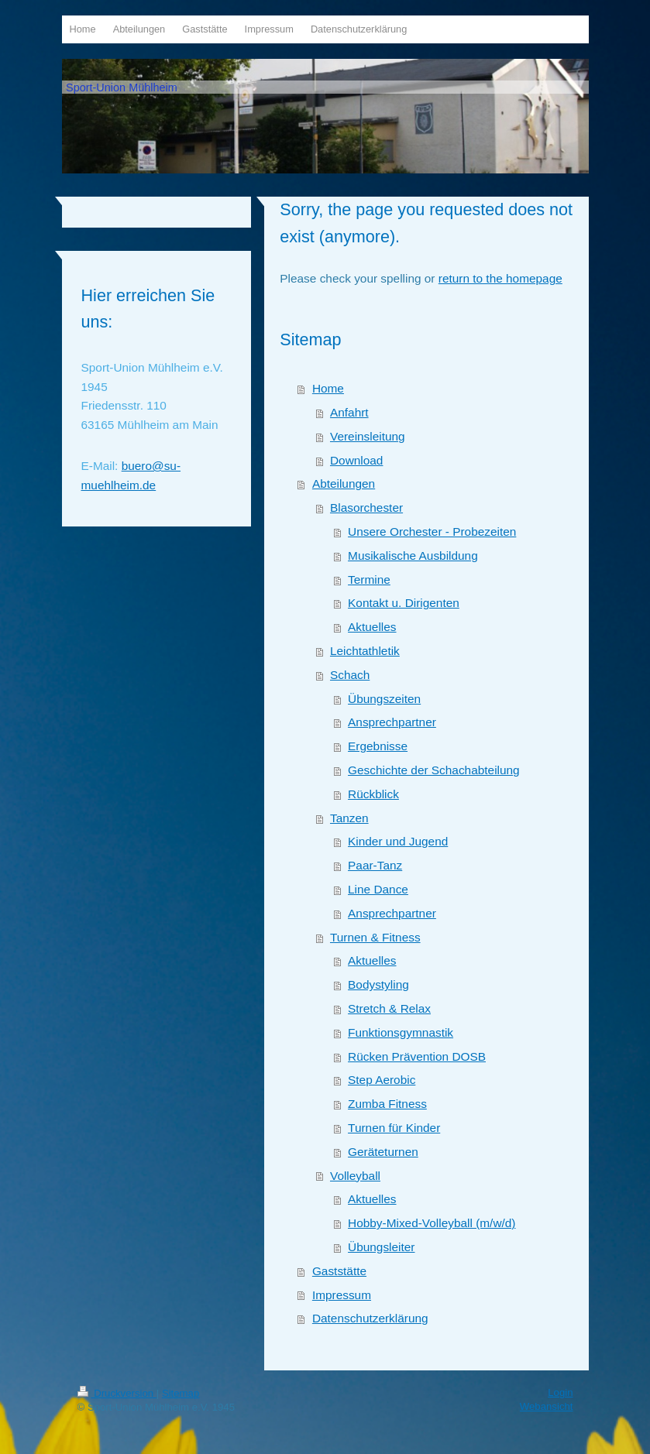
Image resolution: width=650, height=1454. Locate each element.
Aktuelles (372, 626)
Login (560, 1392)
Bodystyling (378, 984)
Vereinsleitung (367, 436)
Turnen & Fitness (375, 937)
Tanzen (349, 818)
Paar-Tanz (375, 865)
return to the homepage (500, 278)
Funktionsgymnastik (400, 1032)
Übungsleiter (381, 1246)
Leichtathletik (365, 650)
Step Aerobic (381, 1079)
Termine (369, 579)
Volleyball (355, 1175)
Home (328, 388)
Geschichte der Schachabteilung (434, 770)
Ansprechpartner (392, 722)
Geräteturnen (383, 1151)
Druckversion (116, 1393)
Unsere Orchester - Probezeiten (432, 531)
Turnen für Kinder (394, 1127)
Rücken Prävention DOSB (417, 1056)
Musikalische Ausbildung (413, 555)
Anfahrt (349, 412)
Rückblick (373, 794)
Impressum (341, 1294)
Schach (350, 674)
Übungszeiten (384, 698)
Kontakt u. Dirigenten (403, 602)
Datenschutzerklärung (370, 1318)
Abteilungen (343, 483)
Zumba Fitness (387, 1103)
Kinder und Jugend (398, 841)
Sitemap (180, 1393)
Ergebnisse (378, 746)
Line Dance (378, 889)
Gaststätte (339, 1270)
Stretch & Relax (389, 1008)
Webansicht (546, 1406)
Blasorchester (366, 507)
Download (356, 460)
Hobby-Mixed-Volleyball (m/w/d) (431, 1222)
